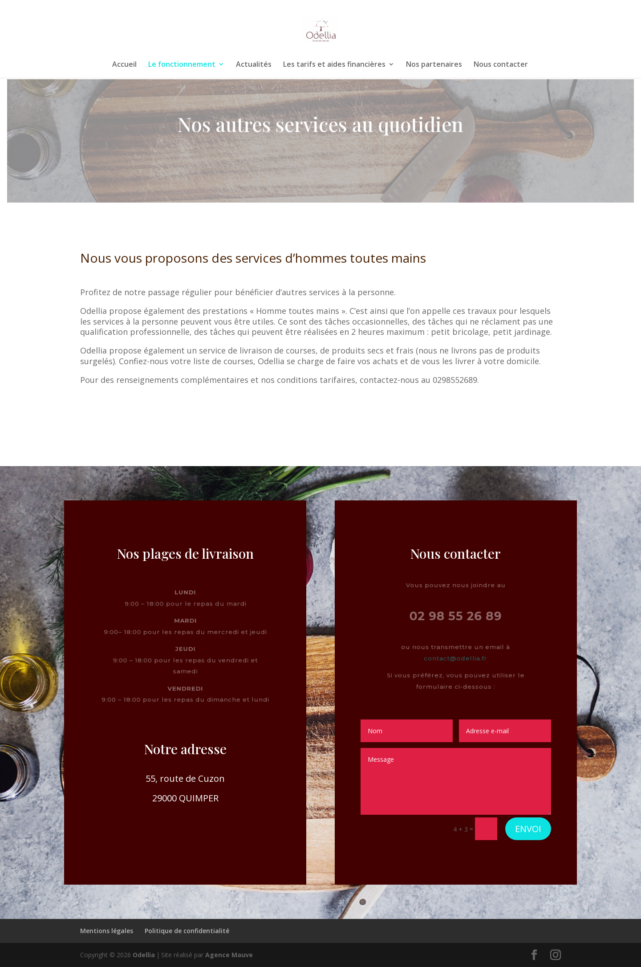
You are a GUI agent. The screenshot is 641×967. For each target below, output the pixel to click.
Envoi (528, 829)
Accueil (124, 65)
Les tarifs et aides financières (334, 65)
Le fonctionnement (181, 65)
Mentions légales (106, 930)
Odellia (144, 955)
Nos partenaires (434, 65)
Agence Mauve (229, 955)
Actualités (254, 65)
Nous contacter (501, 65)
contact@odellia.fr (456, 659)
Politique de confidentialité (187, 930)
